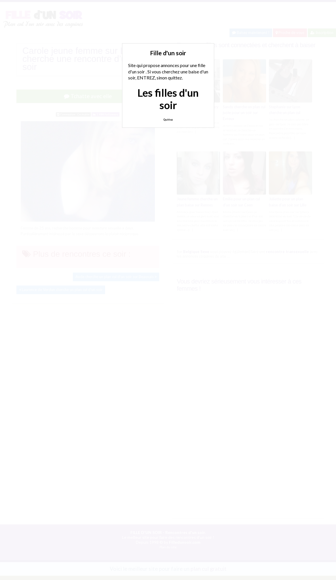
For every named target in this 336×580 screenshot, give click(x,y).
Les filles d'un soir (168, 98)
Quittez (168, 119)
